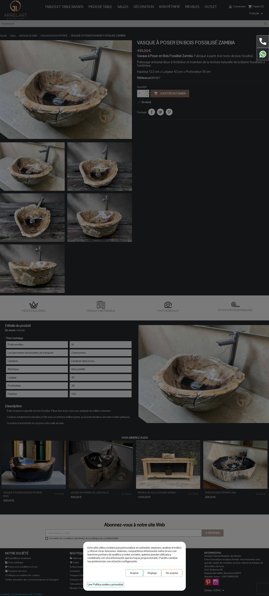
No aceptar (172, 573)
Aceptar (134, 573)
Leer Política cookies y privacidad (105, 584)
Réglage (152, 573)
